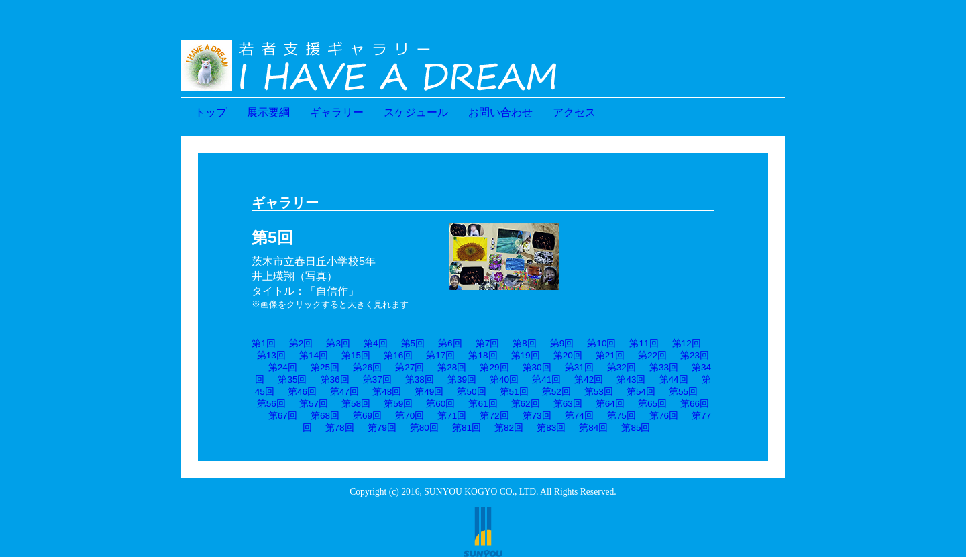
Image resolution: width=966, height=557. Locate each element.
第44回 (673, 379)
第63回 (567, 404)
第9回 (562, 343)
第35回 (292, 379)
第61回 (482, 404)
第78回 (339, 428)
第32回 (621, 367)
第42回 (588, 379)
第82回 (508, 428)
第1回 (264, 343)
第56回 (271, 404)
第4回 (376, 343)
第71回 (451, 416)
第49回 (429, 392)
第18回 (482, 355)
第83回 (551, 428)
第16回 (398, 355)
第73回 (537, 416)
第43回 (630, 379)
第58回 (355, 404)
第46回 (302, 392)
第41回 (546, 379)
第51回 (514, 392)
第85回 (635, 428)
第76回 (663, 416)
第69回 (367, 416)
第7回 (488, 343)
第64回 (610, 404)
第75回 (621, 416)
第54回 (641, 392)
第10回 (601, 343)
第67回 (282, 416)
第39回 (461, 379)
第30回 (537, 367)
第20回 (567, 355)
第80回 (424, 428)
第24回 (282, 367)
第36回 (335, 379)
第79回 (382, 428)
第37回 (377, 379)
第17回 (440, 355)
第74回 (579, 416)
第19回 (525, 355)
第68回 (325, 416)
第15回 (355, 355)
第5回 (413, 343)
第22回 (652, 355)
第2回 (301, 343)
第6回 (450, 343)
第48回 (386, 392)
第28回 (451, 367)
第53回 (598, 392)
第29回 (494, 367)
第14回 (313, 355)
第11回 (643, 343)
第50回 (471, 392)
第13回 (271, 355)
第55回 (683, 392)
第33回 (663, 367)
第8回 (525, 343)
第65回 (652, 404)
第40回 (504, 379)
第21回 (610, 355)
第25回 (325, 367)
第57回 (313, 404)
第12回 (686, 343)
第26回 (367, 367)
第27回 (409, 367)
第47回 (344, 392)
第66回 (694, 404)
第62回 (525, 404)
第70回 (409, 416)
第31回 (579, 367)
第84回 (593, 428)
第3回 (338, 343)
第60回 (440, 404)
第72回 (494, 416)
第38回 (419, 379)
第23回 (694, 355)
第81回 (466, 428)
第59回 (398, 404)
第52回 (556, 392)
